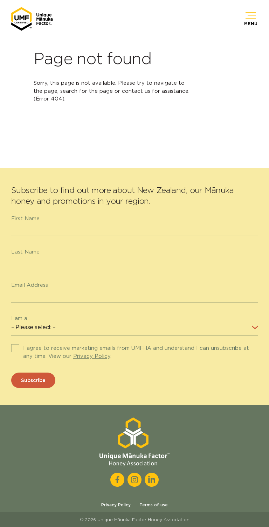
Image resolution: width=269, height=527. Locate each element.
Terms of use (153, 504)
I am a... (20, 318)
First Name (25, 218)
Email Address (29, 285)
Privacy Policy (91, 356)
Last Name (25, 252)
